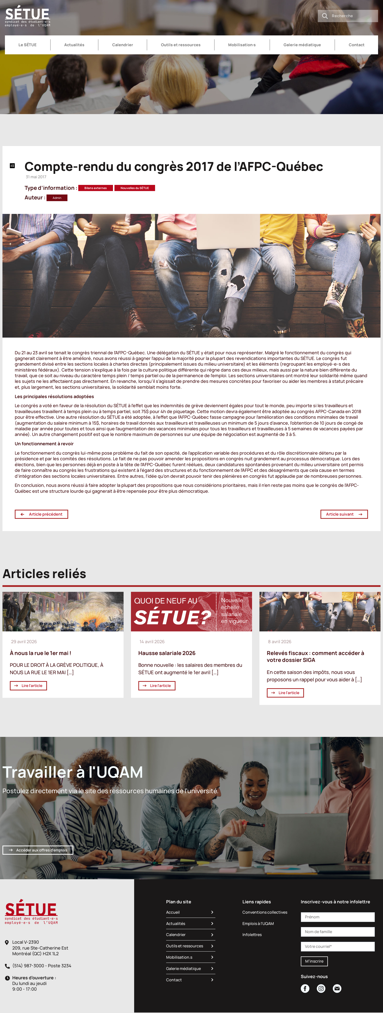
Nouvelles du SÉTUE (135, 188)
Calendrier (122, 44)
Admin (57, 198)
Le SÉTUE (27, 44)
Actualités (74, 44)
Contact (357, 44)
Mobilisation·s (242, 44)
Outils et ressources (181, 44)
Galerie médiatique (302, 44)
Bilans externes (95, 188)
